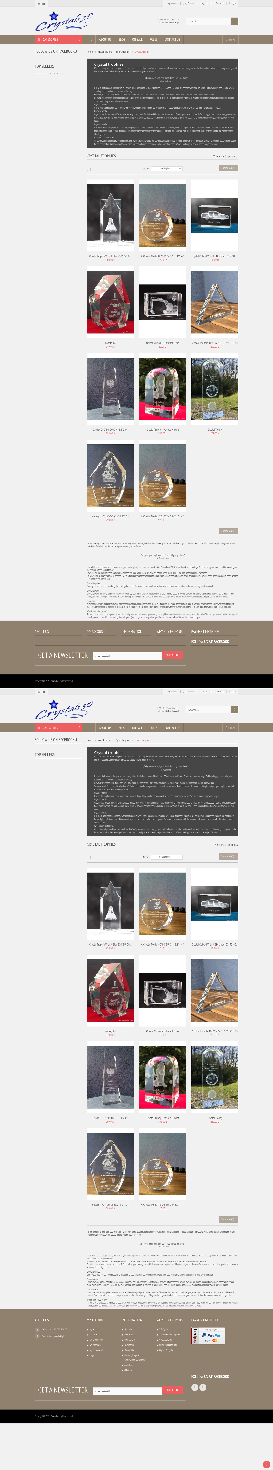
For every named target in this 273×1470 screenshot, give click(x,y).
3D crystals (164, 641)
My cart (204, 3)
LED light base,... (58, 102)
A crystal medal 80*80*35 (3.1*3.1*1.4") (162, 256)
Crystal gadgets (166, 662)
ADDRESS (128, 677)
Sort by (146, 169)
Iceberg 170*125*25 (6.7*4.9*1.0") (110, 516)
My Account (171, 3)
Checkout (219, 3)
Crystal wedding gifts (168, 657)
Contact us (129, 662)
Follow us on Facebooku (56, 51)
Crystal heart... (57, 80)
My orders (94, 646)
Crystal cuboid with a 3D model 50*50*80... (215, 256)
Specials (128, 641)
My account (96, 631)
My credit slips (96, 651)
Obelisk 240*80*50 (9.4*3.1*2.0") (110, 430)
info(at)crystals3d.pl (55, 648)
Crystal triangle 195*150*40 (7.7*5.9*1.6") (215, 343)
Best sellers (129, 651)
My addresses (95, 657)
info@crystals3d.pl (172, 23)
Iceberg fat (110, 343)
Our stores (129, 657)
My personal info (97, 662)
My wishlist (188, 3)
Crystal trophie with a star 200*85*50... (110, 256)
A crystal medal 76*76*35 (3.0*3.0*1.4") (162, 516)
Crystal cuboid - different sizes (162, 343)
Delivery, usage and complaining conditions (134, 669)
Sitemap (128, 682)
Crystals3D (43, 61)
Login (232, 3)
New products (130, 646)
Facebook (221, 688)
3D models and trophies (169, 646)
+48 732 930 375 (171, 20)
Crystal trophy (215, 430)
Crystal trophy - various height (162, 430)
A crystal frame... (58, 123)
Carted (54, 728)
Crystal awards (165, 651)
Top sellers (45, 72)
